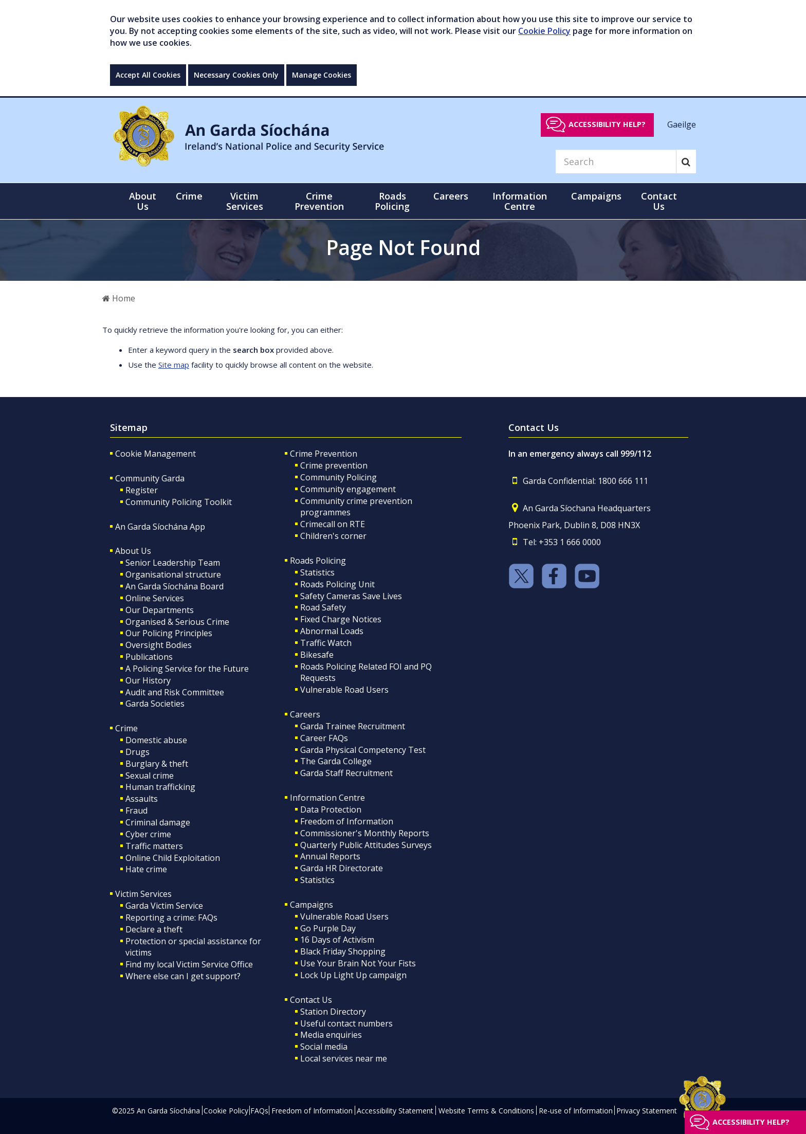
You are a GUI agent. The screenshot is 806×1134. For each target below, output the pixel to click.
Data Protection (330, 809)
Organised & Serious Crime (177, 621)
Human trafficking (160, 787)
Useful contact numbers (346, 1023)
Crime (126, 728)
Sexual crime (149, 775)
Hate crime (146, 869)
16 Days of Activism (337, 939)
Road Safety (323, 607)
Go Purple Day (328, 928)
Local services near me (343, 1058)
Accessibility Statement (395, 1110)
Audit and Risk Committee (174, 692)
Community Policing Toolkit (178, 502)
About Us (133, 550)
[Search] (616, 161)
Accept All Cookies (148, 75)
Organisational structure (173, 574)
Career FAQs (324, 738)
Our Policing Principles (168, 633)
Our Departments (159, 610)
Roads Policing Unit (337, 584)
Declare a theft (153, 929)
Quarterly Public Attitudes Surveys (366, 845)
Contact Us (311, 999)
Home (118, 298)
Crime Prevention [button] (319, 201)
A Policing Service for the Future (187, 668)
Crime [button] (189, 196)
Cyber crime (148, 834)
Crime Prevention (323, 453)
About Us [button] (142, 201)
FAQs (259, 1110)
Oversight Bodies (158, 645)
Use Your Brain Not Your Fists (358, 963)
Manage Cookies (321, 75)
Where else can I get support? (183, 976)
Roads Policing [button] (392, 201)
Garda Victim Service (164, 905)
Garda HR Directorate (341, 868)
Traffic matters (154, 846)
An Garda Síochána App (160, 526)
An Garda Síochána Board (174, 586)
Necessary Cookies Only (236, 75)
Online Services (154, 598)
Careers (305, 714)
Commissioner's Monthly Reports (364, 833)
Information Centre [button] (519, 201)
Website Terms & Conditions (486, 1110)
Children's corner (333, 536)
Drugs (137, 752)
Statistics (317, 572)
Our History (148, 680)
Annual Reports (330, 856)
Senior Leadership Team (172, 562)
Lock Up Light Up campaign (353, 975)
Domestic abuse (156, 740)
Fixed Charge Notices (340, 619)
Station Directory (333, 1011)
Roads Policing (318, 560)
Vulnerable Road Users (344, 689)
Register (141, 490)
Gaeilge (681, 124)
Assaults (141, 798)
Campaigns (311, 904)
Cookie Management (155, 453)
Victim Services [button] (244, 201)
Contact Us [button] (659, 201)
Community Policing (338, 477)
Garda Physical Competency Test (363, 749)
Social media (323, 1046)
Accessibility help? (607, 124)
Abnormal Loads (331, 631)
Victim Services (143, 893)
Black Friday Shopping (343, 951)
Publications (149, 656)
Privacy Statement (646, 1110)
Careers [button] (450, 196)
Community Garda (150, 478)
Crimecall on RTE (332, 524)
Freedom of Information (346, 821)
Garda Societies (155, 703)
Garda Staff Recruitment (346, 773)
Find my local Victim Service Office (189, 964)
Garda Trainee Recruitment (352, 726)
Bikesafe (317, 654)
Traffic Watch (326, 643)
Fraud (136, 810)
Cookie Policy (544, 31)
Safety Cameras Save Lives (351, 596)
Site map (173, 364)
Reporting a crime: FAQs (171, 917)
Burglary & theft (156, 763)
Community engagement (348, 489)
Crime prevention (334, 465)
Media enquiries (331, 1034)
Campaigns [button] (596, 196)
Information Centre (327, 797)
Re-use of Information (576, 1110)
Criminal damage (157, 822)
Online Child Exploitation (172, 857)
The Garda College (336, 761)
